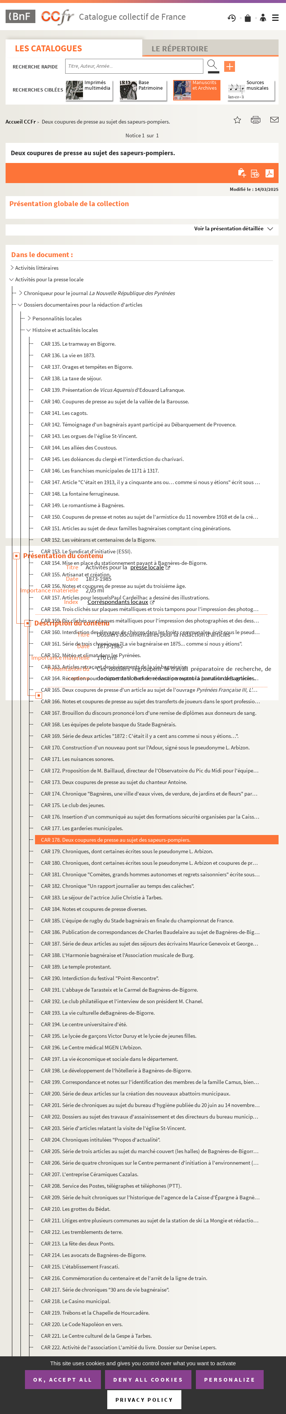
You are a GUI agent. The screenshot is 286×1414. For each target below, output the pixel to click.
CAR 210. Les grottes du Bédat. (76, 1208)
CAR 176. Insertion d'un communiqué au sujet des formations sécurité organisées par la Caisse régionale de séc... (150, 816)
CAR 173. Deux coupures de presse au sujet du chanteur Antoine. (114, 782)
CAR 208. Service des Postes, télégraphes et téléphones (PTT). (111, 1185)
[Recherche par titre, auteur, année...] (134, 66)
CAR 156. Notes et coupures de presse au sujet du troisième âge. (113, 585)
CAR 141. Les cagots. (64, 412)
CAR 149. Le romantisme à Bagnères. (83, 505)
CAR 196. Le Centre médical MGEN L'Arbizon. (91, 1047)
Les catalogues (48, 48)
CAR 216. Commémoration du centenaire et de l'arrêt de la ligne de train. (124, 1278)
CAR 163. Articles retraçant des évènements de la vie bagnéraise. (114, 666)
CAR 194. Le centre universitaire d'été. (84, 1024)
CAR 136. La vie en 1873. (68, 355)
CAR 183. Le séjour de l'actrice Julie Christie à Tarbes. (102, 897)
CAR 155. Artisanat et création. (76, 574)
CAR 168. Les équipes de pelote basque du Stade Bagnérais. (109, 724)
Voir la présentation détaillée (229, 228)
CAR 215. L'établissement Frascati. (80, 1266)
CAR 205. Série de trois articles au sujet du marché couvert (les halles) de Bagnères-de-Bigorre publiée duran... (150, 1151)
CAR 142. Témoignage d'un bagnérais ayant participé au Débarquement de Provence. (138, 424)
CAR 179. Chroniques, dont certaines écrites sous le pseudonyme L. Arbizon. (127, 851)
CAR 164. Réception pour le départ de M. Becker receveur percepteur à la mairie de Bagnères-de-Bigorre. (150, 678)
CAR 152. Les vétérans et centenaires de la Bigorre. (98, 539)
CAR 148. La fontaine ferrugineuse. (80, 493)
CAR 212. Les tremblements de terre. (82, 1231)
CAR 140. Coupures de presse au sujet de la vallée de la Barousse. (115, 401)
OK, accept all (63, 1379)
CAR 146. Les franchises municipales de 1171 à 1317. (100, 470)
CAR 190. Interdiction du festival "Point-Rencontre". (100, 978)
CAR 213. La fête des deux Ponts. (78, 1243)
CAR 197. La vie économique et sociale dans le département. (109, 1058)
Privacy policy (144, 1399)
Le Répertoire (180, 48)
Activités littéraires (36, 267)
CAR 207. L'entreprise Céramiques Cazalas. (90, 1174)
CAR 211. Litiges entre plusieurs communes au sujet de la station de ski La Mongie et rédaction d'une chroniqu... (150, 1220)
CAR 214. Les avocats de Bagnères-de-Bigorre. (93, 1254)
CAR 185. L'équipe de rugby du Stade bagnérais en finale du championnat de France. (137, 920)
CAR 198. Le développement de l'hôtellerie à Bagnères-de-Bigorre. (116, 1070)
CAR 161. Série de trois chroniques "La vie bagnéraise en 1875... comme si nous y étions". (141, 643)
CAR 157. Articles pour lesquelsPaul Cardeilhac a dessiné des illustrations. (125, 597)
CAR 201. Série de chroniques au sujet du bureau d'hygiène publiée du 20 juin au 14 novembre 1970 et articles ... (150, 1105)
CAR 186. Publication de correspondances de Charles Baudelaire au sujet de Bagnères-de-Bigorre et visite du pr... (150, 931)
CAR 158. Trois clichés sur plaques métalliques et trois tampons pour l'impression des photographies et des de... (150, 608)
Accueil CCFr (21, 121)
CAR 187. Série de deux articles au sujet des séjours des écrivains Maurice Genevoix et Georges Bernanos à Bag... (150, 943)
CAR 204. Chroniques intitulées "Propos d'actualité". (101, 1139)
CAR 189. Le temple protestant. (76, 966)
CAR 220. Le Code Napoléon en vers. (82, 1324)
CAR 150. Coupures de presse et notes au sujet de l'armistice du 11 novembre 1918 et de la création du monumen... (150, 516)
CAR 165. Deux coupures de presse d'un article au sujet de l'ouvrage (150, 689)
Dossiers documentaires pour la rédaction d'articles (83, 304)
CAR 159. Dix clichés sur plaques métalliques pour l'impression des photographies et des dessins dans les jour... (150, 620)
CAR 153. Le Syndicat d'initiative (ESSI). (86, 551)
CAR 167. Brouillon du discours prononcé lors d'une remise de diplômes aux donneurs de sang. (149, 712)
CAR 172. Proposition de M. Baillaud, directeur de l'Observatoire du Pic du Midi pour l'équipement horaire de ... (150, 770)
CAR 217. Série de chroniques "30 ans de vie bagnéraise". (105, 1289)
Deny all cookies (148, 1379)
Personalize (230, 1379)
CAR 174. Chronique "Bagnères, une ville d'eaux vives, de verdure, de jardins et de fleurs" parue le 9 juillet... (150, 793)
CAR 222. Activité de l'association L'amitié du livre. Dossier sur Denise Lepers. (129, 1347)
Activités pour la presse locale (49, 279)
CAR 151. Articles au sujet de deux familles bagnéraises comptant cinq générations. (136, 528)
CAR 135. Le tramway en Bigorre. (78, 343)
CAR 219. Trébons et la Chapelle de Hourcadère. (95, 1312)
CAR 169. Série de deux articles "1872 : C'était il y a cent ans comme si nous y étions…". (140, 735)
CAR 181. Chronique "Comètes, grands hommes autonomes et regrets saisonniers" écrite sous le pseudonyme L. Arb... (150, 874)
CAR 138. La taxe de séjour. (71, 378)
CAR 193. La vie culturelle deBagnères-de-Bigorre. (98, 1012)
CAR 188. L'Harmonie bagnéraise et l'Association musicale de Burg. (117, 955)
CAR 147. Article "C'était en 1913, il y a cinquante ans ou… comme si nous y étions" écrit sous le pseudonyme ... (150, 482)
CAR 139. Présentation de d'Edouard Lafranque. (113, 389)
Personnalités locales (57, 318)
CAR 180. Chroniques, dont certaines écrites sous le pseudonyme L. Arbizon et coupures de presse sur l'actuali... (150, 862)
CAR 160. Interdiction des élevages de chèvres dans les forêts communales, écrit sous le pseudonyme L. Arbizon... (150, 632)
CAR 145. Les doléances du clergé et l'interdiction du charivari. (112, 459)
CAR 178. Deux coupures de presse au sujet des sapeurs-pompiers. (116, 839)
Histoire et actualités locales (65, 329)
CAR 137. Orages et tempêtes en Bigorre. (87, 366)
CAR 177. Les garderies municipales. (82, 828)
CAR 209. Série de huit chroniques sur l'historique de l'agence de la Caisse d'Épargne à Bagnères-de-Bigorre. (150, 1197)
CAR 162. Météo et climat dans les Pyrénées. (91, 655)
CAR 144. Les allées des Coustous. (79, 447)
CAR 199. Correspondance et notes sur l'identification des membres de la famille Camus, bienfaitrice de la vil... (150, 1081)
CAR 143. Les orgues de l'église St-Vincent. (89, 435)
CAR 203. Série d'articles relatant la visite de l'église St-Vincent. (113, 1128)
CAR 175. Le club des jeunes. (73, 805)
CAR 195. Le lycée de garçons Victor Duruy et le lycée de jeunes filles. (119, 1035)
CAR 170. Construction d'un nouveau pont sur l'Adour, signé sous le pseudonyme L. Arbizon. (145, 747)
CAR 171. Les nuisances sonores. (77, 758)
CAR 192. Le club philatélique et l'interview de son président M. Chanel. (122, 1001)
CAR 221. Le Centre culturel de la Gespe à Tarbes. (96, 1335)
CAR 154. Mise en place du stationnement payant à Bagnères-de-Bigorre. (124, 562)
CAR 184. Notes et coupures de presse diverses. (94, 908)
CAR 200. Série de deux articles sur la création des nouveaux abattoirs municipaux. (136, 1093)
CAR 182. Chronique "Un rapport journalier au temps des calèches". (117, 885)
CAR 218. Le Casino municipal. (76, 1301)
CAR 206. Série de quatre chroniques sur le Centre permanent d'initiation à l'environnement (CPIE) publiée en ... (150, 1162)
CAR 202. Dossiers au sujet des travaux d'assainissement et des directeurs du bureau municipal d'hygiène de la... (150, 1116)
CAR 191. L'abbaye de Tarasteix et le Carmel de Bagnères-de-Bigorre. (119, 989)
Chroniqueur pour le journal (99, 293)
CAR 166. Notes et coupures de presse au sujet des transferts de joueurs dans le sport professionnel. (150, 701)
